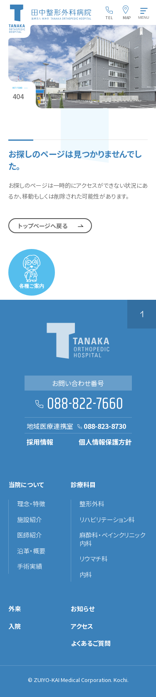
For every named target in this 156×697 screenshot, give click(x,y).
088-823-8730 (105, 426)
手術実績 (29, 566)
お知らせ (82, 609)
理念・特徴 (31, 504)
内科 (85, 574)
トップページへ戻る (42, 226)
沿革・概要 (31, 551)
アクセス (82, 626)
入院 (14, 626)
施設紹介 (29, 519)
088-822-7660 (85, 404)
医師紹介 (29, 535)
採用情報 (40, 442)
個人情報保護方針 (105, 442)
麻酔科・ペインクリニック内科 (112, 539)
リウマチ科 (93, 559)
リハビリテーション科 (107, 519)
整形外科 (91, 504)
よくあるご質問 (91, 643)
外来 (14, 609)
